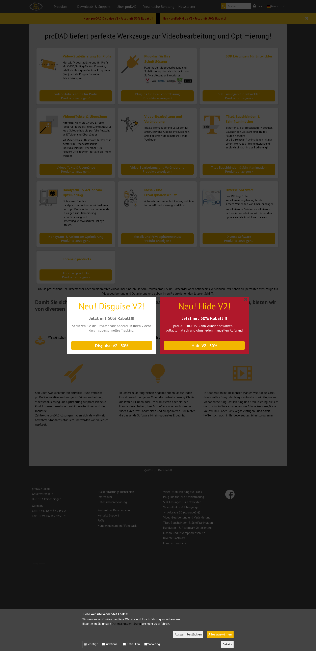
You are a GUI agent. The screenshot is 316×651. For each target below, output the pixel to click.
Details (227, 644)
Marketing (152, 644)
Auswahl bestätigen (188, 634)
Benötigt (91, 644)
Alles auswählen (220, 634)
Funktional (110, 644)
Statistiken (131, 644)
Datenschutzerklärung (126, 624)
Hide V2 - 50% (204, 345)
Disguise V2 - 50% (111, 345)
